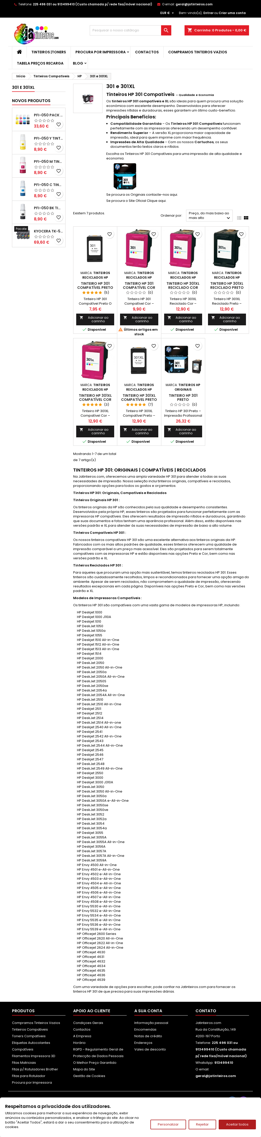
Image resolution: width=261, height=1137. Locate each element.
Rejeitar (202, 1124)
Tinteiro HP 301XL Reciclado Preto (227, 285)
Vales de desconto (150, 1049)
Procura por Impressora (100, 52)
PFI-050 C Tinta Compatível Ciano (48, 185)
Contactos (147, 52)
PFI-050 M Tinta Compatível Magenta (48, 161)
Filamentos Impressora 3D (33, 1056)
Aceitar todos (237, 1124)
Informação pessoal (151, 1022)
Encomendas (145, 1029)
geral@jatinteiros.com (194, 4)
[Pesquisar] (130, 30)
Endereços (143, 1042)
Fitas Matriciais (24, 1062)
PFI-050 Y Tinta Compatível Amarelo (48, 138)
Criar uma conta (232, 13)
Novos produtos (31, 101)
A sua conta (148, 1011)
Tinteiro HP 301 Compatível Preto (95, 285)
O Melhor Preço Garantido (94, 1062)
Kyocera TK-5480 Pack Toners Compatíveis (48, 231)
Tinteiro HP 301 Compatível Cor (139, 285)
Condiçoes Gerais (88, 1022)
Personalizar (168, 1124)
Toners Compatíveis (29, 1036)
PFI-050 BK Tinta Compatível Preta (48, 208)
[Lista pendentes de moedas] (167, 13)
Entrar (208, 13)
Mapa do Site (84, 1069)
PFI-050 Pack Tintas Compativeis (48, 115)
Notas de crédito (148, 1036)
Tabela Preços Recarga (40, 63)
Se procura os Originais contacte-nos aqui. (142, 194)
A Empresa (82, 1036)
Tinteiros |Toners (48, 52)
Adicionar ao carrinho (94, 319)
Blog (78, 63)
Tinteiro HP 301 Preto (183, 397)
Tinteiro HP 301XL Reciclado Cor (183, 285)
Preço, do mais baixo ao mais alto (210, 216)
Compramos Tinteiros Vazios (197, 52)
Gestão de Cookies (89, 1075)
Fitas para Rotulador (28, 1075)
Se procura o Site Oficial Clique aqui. (136, 200)
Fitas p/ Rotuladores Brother (35, 1069)
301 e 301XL (23, 87)
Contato (205, 1011)
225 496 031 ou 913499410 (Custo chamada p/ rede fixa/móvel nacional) (92, 4)
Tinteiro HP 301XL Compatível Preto (139, 397)
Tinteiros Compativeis (30, 1029)
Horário (79, 1042)
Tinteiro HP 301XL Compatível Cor (95, 397)
